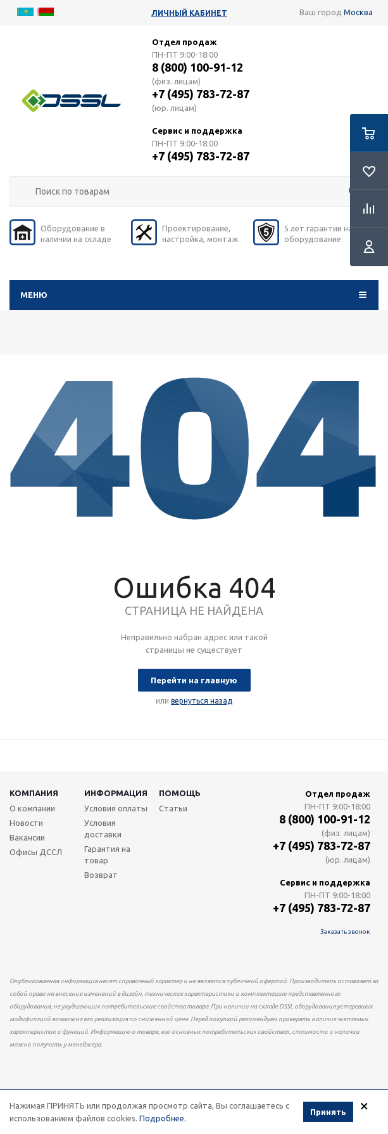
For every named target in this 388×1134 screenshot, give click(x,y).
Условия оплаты (115, 808)
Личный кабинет (189, 13)
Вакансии (27, 837)
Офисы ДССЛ (35, 851)
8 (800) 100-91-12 (197, 67)
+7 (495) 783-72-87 (200, 93)
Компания (33, 793)
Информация (115, 793)
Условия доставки (103, 828)
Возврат (101, 874)
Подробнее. (162, 1119)
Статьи (173, 808)
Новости (26, 822)
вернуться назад (201, 701)
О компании (32, 808)
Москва (358, 12)
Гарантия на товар (107, 854)
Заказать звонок (345, 931)
